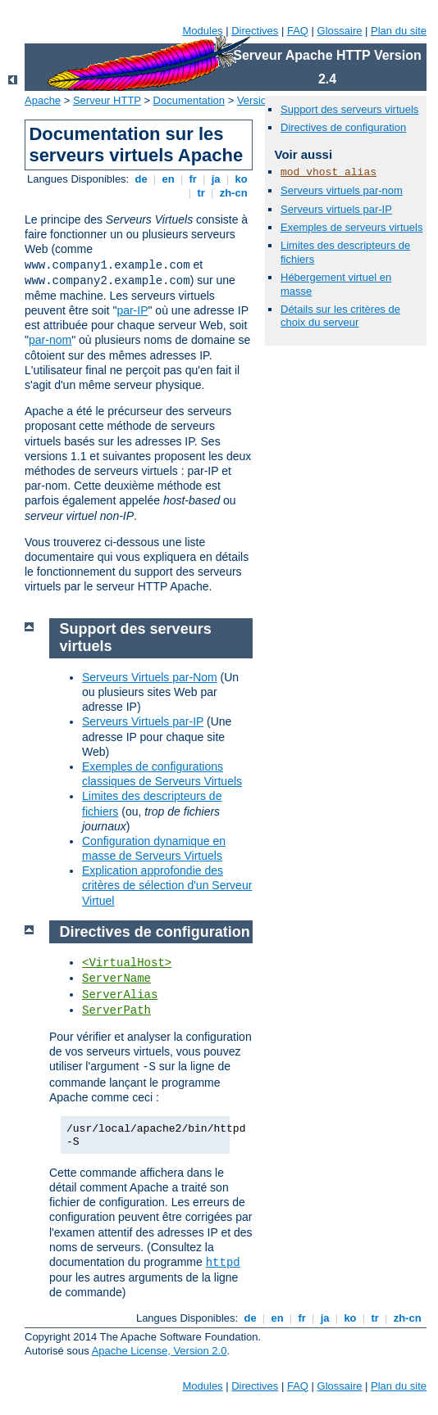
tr (201, 193)
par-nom (50, 339)
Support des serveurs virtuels (349, 109)
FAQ (297, 31)
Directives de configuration (343, 127)
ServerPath (116, 1010)
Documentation (189, 100)
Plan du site (399, 31)
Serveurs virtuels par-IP (336, 209)
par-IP (132, 310)
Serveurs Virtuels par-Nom (149, 677)
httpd (223, 1262)
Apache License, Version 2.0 (159, 1351)
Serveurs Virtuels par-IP (142, 721)
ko (241, 179)
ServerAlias (119, 994)
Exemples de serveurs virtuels (351, 227)
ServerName (116, 978)
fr (193, 179)
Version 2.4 (263, 100)
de (141, 179)
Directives (254, 31)
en (168, 179)
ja (215, 179)
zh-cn (233, 193)
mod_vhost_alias (328, 172)
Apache (43, 100)
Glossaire (340, 31)
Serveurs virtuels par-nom (342, 190)
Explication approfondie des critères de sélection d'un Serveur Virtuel (167, 885)
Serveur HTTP (107, 100)
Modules (202, 31)
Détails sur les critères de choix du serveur (340, 316)
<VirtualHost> (126, 963)
